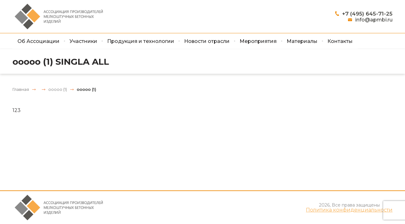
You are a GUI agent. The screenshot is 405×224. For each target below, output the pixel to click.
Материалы (302, 41)
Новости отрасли (207, 41)
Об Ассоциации (38, 41)
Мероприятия (258, 41)
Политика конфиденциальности (349, 210)
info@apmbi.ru (374, 20)
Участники (83, 41)
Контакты (340, 41)
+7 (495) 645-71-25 (367, 14)
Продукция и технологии (140, 41)
